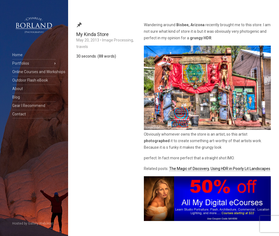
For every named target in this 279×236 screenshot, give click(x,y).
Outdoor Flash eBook (30, 80)
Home (17, 55)
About (17, 88)
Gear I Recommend (28, 105)
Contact (19, 114)
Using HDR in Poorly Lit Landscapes (240, 168)
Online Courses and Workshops (34, 72)
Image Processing (117, 40)
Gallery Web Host (41, 223)
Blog (16, 97)
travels (82, 46)
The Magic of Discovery (189, 168)
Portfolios (20, 63)
